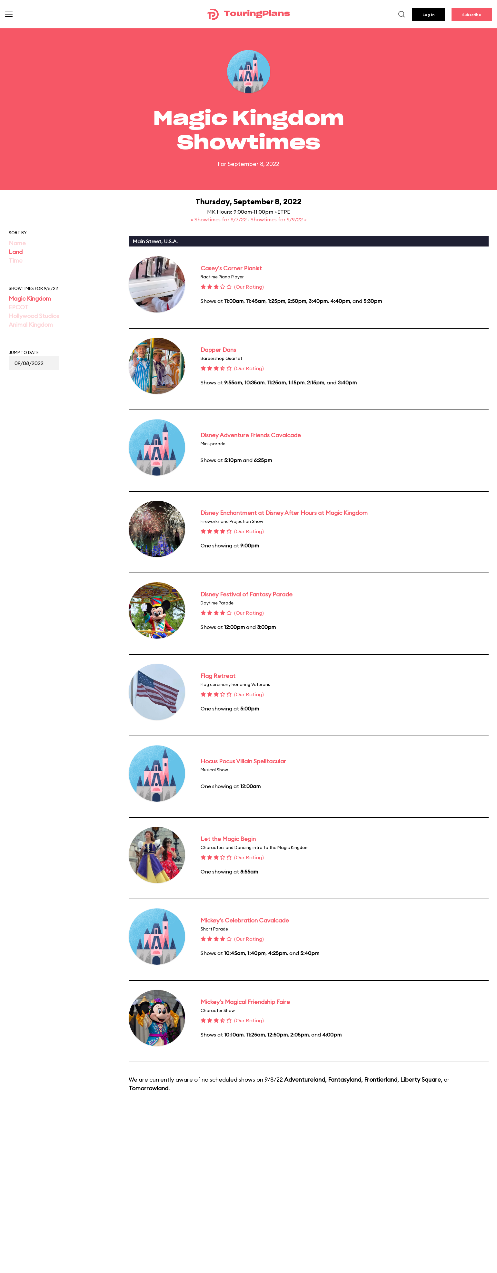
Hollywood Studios (34, 316)
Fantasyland (344, 1079)
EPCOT (18, 307)
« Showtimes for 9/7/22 (219, 219)
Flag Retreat (218, 676)
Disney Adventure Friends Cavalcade (251, 435)
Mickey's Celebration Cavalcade (245, 920)
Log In (428, 14)
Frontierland (380, 1079)
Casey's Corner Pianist (231, 268)
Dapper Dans (218, 349)
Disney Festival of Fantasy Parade (247, 594)
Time (16, 260)
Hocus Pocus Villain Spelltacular (243, 761)
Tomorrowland (148, 1088)
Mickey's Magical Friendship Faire (245, 1002)
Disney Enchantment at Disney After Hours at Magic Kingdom (284, 512)
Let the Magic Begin (228, 839)
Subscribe (471, 14)
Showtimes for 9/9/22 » (279, 219)
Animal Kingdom (31, 324)
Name (17, 243)
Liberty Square (420, 1079)
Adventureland (304, 1079)
